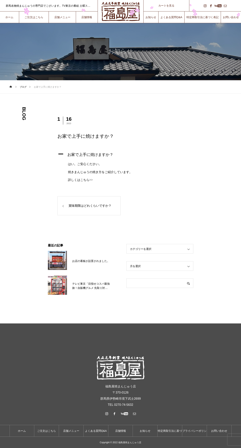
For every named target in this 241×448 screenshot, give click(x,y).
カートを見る (166, 5)
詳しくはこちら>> (80, 179)
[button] (120, 154)
